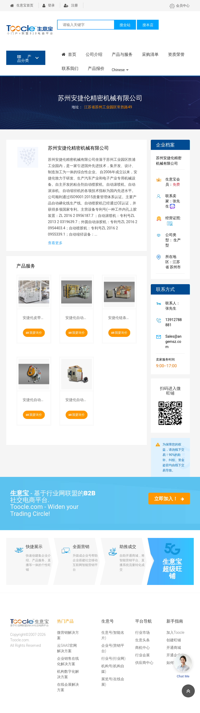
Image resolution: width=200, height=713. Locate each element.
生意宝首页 (21, 5)
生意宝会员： (171, 181)
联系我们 (70, 68)
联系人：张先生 (171, 305)
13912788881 (172, 322)
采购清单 (150, 54)
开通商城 (173, 647)
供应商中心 (144, 663)
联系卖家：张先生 (171, 201)
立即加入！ (169, 498)
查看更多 (55, 243)
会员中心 (180, 6)
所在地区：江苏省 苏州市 (172, 262)
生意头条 (142, 640)
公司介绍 (94, 54)
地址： (77, 107)
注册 (71, 5)
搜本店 (147, 25)
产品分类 (24, 58)
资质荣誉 (176, 54)
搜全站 (125, 25)
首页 (69, 54)
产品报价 (96, 68)
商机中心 (142, 647)
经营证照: (172, 221)
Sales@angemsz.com (172, 341)
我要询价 (34, 333)
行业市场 (142, 632)
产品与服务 (122, 54)
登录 (48, 5)
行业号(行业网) (113, 658)
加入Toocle (175, 632)
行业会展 (142, 655)
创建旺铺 (173, 640)
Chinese (118, 70)
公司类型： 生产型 (172, 240)
